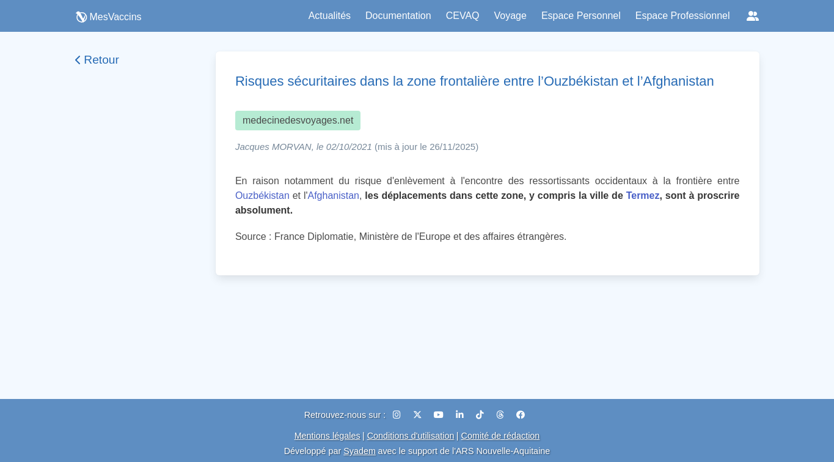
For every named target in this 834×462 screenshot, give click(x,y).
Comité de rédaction (500, 436)
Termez (643, 195)
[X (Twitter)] (418, 415)
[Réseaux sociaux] (753, 16)
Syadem (359, 451)
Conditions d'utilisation (411, 436)
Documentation (398, 15)
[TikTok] (481, 415)
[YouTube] (440, 415)
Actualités (330, 15)
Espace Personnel (581, 15)
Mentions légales (327, 436)
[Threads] (501, 415)
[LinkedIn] (461, 415)
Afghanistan (334, 195)
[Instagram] (398, 415)
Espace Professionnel (682, 15)
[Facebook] (520, 415)
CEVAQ (463, 15)
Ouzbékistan (262, 195)
